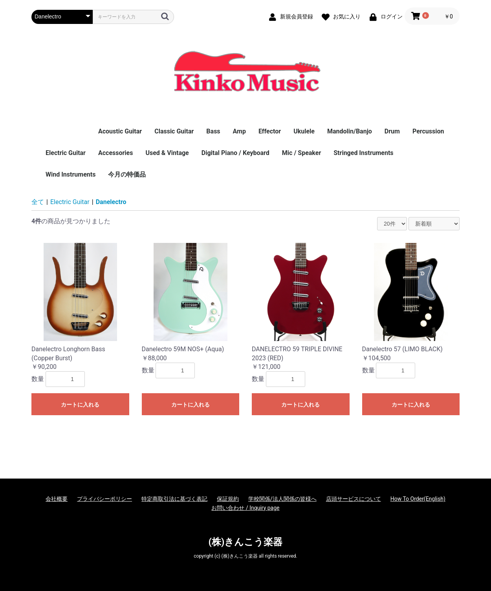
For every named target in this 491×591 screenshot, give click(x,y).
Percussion (428, 131)
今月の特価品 (127, 174)
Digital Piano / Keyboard (235, 153)
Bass (213, 131)
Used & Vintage (167, 153)
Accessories (115, 153)
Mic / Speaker (301, 153)
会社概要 (57, 499)
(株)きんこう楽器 (246, 541)
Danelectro (111, 202)
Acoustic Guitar (120, 131)
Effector (269, 131)
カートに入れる (80, 404)
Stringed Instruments (363, 153)
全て (37, 202)
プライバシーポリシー (104, 499)
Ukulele (304, 131)
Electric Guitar (66, 153)
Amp (239, 131)
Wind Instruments (70, 174)
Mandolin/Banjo (349, 131)
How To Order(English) (417, 499)
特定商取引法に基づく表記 (174, 499)
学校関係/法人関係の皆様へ (282, 499)
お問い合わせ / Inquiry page (245, 508)
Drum (392, 131)
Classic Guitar (174, 131)
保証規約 (228, 499)
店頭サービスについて (353, 499)
